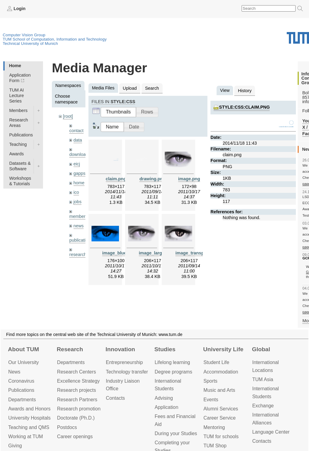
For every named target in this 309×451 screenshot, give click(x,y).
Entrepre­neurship (124, 362)
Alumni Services (220, 408)
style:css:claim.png (244, 107)
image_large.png (156, 253)
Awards (16, 153)
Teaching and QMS (28, 427)
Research (70, 349)
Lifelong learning (172, 362)
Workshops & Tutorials (20, 181)
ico (76, 192)
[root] (68, 116)
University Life (223, 349)
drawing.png (152, 178)
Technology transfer (127, 371)
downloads (79, 154)
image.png (189, 178)
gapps (79, 173)
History (245, 90)
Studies (164, 349)
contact (76, 130)
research (77, 254)
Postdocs (67, 427)
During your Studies (176, 433)
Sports (210, 381)
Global (261, 349)
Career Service (219, 417)
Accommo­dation (220, 371)
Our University (23, 362)
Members (18, 110)
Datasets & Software (20, 166)
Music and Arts (219, 390)
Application (166, 407)
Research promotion (79, 408)
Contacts (115, 398)
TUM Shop (215, 445)
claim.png (116, 178)
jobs (77, 201)
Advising (164, 398)
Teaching (18, 144)
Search (152, 88)
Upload (130, 88)
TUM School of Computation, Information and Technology (55, 39)
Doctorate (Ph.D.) (76, 417)
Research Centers (76, 371)
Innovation (120, 349)
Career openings (75, 436)
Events (210, 399)
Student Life (216, 362)
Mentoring (214, 427)
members (78, 216)
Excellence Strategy (78, 381)
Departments (22, 399)
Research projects (76, 390)
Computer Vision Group (24, 35)
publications (80, 240)
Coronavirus (21, 381)
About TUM (23, 349)
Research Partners (77, 399)
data (78, 140)
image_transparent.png (199, 253)
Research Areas (18, 122)
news (79, 225)
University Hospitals (29, 417)
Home (15, 65)
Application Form (20, 78)
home (79, 182)
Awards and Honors (29, 408)
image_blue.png (119, 253)
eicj (77, 163)
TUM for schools (221, 436)
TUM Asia (262, 379)
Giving (15, 445)
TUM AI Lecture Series (16, 95)
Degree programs (173, 371)
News (14, 371)
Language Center (270, 432)
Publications (21, 134)
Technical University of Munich (30, 43)
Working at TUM (25, 436)
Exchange (263, 405)
